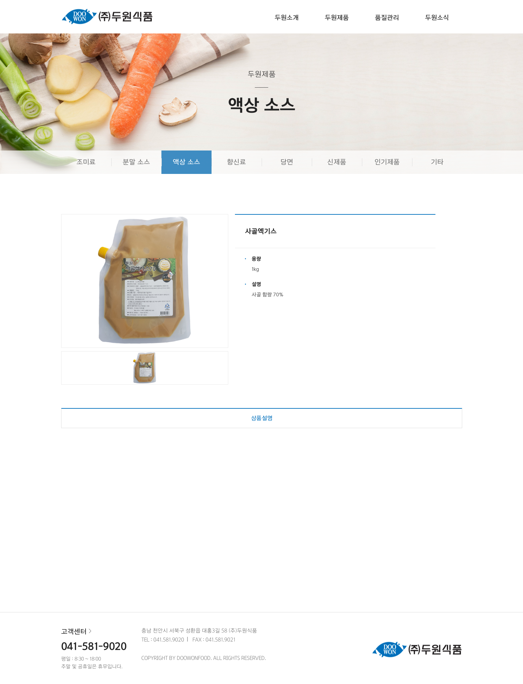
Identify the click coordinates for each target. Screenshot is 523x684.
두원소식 (437, 17)
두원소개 (287, 17)
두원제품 (337, 17)
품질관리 (387, 17)
